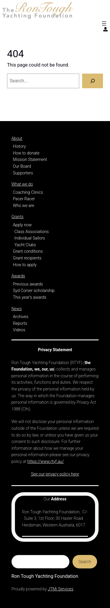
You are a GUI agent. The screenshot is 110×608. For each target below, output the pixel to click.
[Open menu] (104, 23)
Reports (20, 323)
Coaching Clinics (28, 192)
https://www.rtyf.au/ (45, 461)
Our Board (22, 166)
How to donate (26, 153)
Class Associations (31, 231)
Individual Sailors (29, 238)
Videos (19, 329)
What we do (22, 184)
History (19, 146)
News (16, 308)
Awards (18, 276)
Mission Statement (30, 159)
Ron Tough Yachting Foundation (44, 576)
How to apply (25, 264)
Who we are (23, 205)
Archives (20, 316)
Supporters (23, 173)
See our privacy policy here (55, 474)
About (16, 138)
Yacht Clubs (25, 244)
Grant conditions (28, 251)
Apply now (22, 225)
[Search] (92, 81)
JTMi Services (60, 589)
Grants (17, 216)
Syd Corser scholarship (34, 290)
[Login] (105, 29)
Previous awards (28, 284)
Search (85, 561)
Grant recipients (27, 258)
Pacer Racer (24, 198)
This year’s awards (29, 297)
